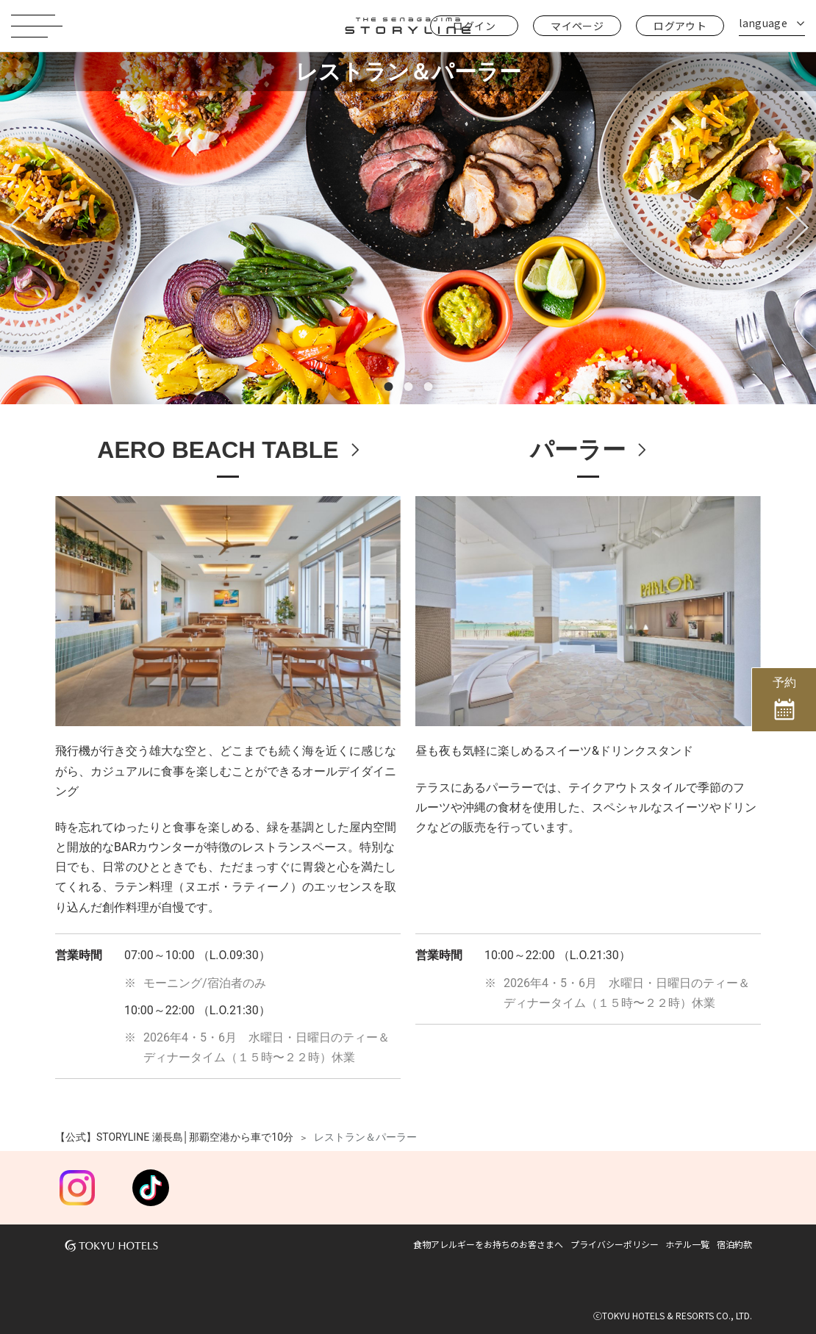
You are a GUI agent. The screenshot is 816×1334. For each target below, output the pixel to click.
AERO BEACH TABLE (217, 450)
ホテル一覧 (687, 1244)
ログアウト (680, 25)
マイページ (577, 25)
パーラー (578, 450)
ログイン (474, 25)
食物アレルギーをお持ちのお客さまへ (488, 1244)
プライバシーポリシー (614, 1244)
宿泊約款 (734, 1244)
